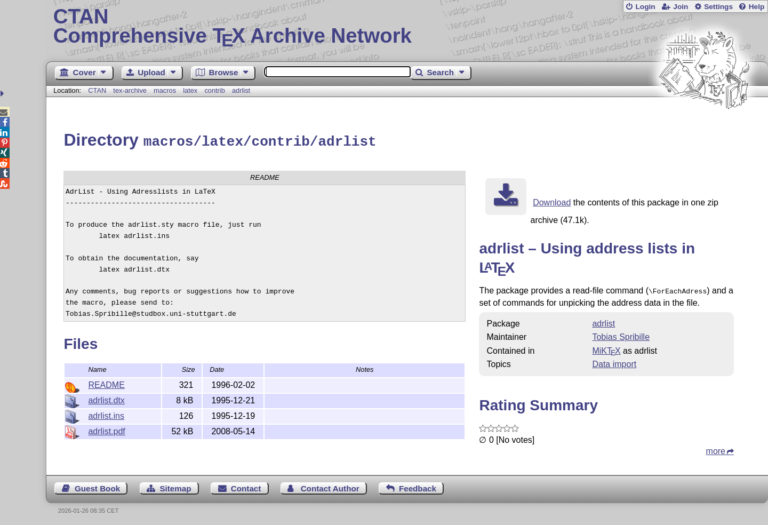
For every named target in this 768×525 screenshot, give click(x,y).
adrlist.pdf (106, 429)
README (106, 383)
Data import (614, 361)
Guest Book (97, 485)
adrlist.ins (106, 414)
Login (645, 7)
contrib (214, 90)
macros (165, 90)
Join (680, 7)
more (715, 448)
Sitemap (175, 485)
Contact (246, 485)
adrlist (241, 90)
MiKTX (606, 348)
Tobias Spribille (621, 334)
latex (190, 90)
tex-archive (130, 90)
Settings (718, 7)
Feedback (417, 485)
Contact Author (330, 485)
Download (552, 200)
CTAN (97, 90)
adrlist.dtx (106, 398)
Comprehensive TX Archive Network (407, 26)
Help (757, 7)
